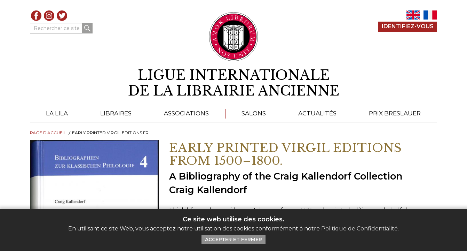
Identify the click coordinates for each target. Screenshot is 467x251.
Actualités (317, 113)
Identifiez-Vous (408, 26)
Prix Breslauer (395, 113)
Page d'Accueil (48, 132)
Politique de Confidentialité (359, 228)
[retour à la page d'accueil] (233, 83)
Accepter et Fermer (233, 239)
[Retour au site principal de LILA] (233, 36)
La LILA (57, 113)
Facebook (36, 15)
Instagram (49, 15)
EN (413, 15)
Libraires (116, 113)
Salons (254, 113)
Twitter (62, 15)
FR (430, 15)
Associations (186, 113)
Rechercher (87, 28)
